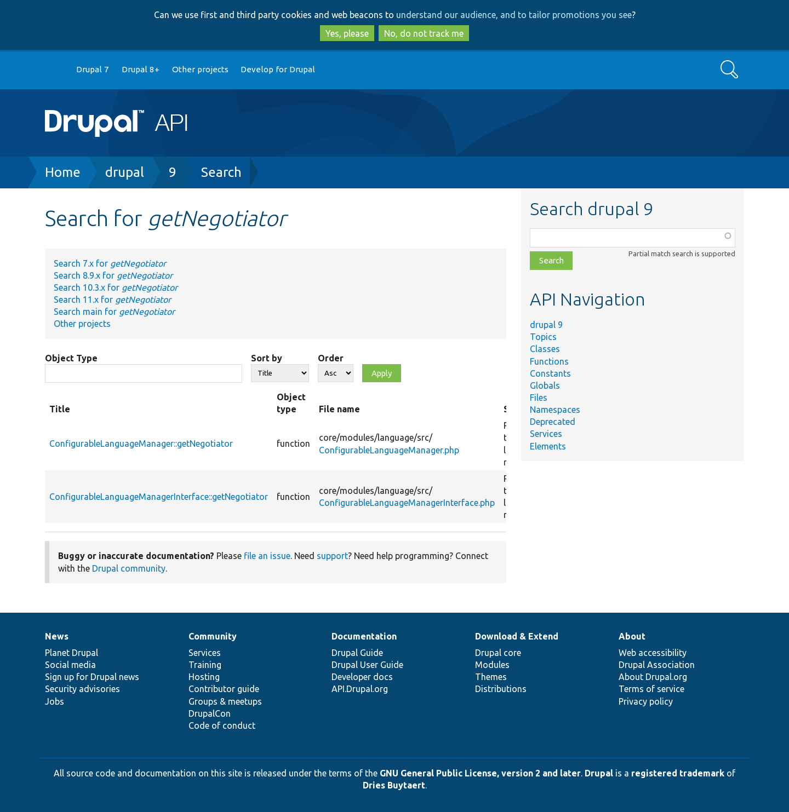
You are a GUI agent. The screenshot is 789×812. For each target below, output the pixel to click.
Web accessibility (653, 653)
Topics (543, 337)
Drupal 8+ (140, 69)
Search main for (114, 311)
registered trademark (677, 773)
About (632, 636)
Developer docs (362, 677)
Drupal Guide (357, 653)
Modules (492, 665)
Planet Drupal (71, 653)
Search (221, 172)
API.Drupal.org (359, 689)
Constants (550, 373)
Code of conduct (221, 725)
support (332, 556)
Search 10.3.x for (116, 287)
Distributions (501, 689)
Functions (549, 361)
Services (546, 434)
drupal (124, 172)
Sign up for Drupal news (92, 677)
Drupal (599, 773)
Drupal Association (657, 665)
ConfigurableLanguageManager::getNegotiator (141, 443)
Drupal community (128, 568)
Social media (70, 665)
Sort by (266, 358)
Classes (545, 349)
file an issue (267, 556)
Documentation (364, 636)
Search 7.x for (110, 263)
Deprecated (552, 422)
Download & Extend (516, 636)
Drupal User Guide (367, 665)
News (56, 636)
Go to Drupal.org (55, 70)
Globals (545, 385)
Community (212, 636)
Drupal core (498, 653)
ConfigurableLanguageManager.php (389, 450)
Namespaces (555, 409)
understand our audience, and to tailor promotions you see (514, 15)
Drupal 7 (92, 69)
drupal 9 (546, 325)
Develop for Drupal (278, 69)
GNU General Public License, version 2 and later (480, 773)
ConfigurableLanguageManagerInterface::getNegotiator (158, 497)
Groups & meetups (225, 701)
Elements (548, 446)
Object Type (71, 358)
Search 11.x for (112, 299)
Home (63, 172)
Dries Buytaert (394, 785)
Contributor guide (223, 689)
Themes (491, 677)
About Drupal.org (653, 677)
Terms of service (651, 689)
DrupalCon (209, 713)
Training (204, 665)
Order (331, 358)
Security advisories (82, 689)
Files (538, 397)
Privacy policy (646, 701)
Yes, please (347, 33)
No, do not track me (424, 33)
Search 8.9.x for (113, 275)
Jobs (54, 701)
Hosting (204, 677)
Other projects (200, 69)
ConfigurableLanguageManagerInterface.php (407, 503)
